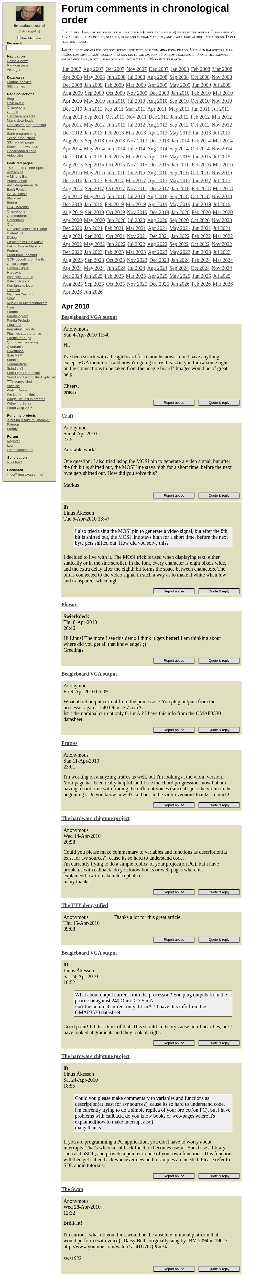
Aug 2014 (157, 148)
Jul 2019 (222, 204)
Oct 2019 (115, 212)
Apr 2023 (157, 252)
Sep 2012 (179, 125)
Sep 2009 (94, 93)
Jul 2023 (222, 252)
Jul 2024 (136, 268)
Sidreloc (13, 360)
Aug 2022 (157, 244)
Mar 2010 (223, 93)
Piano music (16, 129)
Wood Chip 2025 (19, 408)
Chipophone (16, 107)
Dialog (12, 237)
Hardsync (14, 272)
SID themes (16, 86)
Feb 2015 (114, 156)
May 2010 (94, 101)
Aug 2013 (72, 140)
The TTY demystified (84, 905)
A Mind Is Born (18, 176)
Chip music (15, 103)
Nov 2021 (137, 236)
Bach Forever (17, 189)
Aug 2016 (157, 172)
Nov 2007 (136, 69)
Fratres (12, 251)
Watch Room (17, 390)
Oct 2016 (200, 172)
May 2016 (94, 172)
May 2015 (179, 156)
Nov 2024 (222, 268)
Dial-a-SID (15, 233)
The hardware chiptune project (95, 818)
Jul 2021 (222, 228)
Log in (11, 445)
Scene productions (21, 138)
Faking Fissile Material (24, 246)
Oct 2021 (115, 236)
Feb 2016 (201, 164)
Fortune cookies (19, 82)
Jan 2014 (180, 140)
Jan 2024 (180, 260)
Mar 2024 (223, 260)
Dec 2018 (72, 204)
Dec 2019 (159, 212)
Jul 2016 (136, 172)
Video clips (15, 155)
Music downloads (20, 120)
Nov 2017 (137, 188)
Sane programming (21, 134)
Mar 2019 (136, 204)
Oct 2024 (200, 268)
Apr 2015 (157, 156)
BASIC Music (17, 194)
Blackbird (14, 198)
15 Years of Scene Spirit (25, 168)
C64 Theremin (18, 207)
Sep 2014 (179, 148)
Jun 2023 (201, 252)
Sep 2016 (179, 172)
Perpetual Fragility (21, 329)
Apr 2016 (72, 172)
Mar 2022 (223, 236)
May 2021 (179, 228)
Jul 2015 (222, 156)
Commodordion (18, 216)
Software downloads (22, 147)
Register (13, 441)
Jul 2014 (136, 148)
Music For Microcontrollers (27, 303)
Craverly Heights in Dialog (27, 229)
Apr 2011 (157, 109)
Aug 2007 (93, 69)
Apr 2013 (157, 133)
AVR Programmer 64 (23, 185)
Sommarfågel (17, 364)
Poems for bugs (19, 338)
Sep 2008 (179, 77)
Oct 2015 (115, 164)
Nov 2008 (222, 77)
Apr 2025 (157, 276)
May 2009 (179, 85)
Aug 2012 (157, 125)
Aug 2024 (157, 268)
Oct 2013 (115, 140)
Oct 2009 (115, 93)
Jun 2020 (116, 220)
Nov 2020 (222, 220)
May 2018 (94, 196)
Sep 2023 (94, 260)
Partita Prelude (18, 320)
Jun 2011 (200, 109)
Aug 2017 (72, 188)
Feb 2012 (200, 117)
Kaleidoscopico (18, 281)
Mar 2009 (136, 85)
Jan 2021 (93, 228)
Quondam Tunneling (22, 342)
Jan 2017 (93, 180)
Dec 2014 (72, 156)
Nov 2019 (137, 212)
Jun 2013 (201, 133)
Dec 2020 (72, 228)
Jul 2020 (136, 220)
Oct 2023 (115, 260)
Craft (10, 224)
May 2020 (94, 220)
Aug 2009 (72, 93)
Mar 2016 (223, 164)
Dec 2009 (159, 93)
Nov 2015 (137, 164)
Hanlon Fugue (18, 268)
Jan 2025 (93, 276)
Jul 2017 (222, 180)
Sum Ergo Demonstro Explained (31, 377)
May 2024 (94, 268)
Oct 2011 (115, 117)
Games (12, 112)
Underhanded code (21, 151)
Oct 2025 (115, 284)
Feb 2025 (114, 276)
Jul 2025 (222, 276)
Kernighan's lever (20, 285)
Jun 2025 (201, 276)
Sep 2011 (94, 117)
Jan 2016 (180, 164)
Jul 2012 (136, 125)
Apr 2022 (72, 244)
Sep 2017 (94, 188)
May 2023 (179, 252)
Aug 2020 (157, 220)
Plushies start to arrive (24, 333)
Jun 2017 (201, 180)
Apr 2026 (72, 292)
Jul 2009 (222, 85)
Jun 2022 (116, 244)
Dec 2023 (159, 260)
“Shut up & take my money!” (28, 420)
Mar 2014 (223, 140)
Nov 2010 (222, 101)
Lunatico (13, 290)
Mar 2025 (136, 276)
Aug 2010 (157, 101)
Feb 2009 (114, 85)
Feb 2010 (201, 93)
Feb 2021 (114, 228)
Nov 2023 (137, 260)
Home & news (17, 61)
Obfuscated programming (26, 125)
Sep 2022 (179, 244)
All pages (14, 70)
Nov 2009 (137, 93)
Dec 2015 (159, 164)
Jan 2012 (179, 117)
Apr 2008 (72, 77)
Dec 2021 (159, 236)
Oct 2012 (200, 125)
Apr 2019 (157, 204)
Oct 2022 (200, 244)
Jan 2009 (93, 85)
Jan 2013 (93, 133)
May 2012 (94, 125)
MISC (11, 299)
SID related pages (21, 142)
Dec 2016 (72, 180)
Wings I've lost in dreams (26, 399)
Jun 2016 (116, 172)
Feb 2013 (114, 133)
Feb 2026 (201, 284)
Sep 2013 (94, 140)
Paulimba (14, 325)
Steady (12, 429)
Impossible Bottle (20, 277)
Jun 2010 (116, 101)
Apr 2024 (72, 268)
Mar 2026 (223, 284)
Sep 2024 (179, 268)
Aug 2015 (72, 164)
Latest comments (20, 450)
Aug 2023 (72, 260)
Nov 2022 (222, 244)
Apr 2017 (157, 180)
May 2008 (94, 77)
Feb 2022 (201, 236)
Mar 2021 (136, 228)
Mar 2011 (135, 109)
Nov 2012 (222, 125)
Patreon (13, 424)
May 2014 (94, 148)
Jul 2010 (136, 101)
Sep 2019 (94, 212)
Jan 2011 (93, 109)
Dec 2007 (159, 69)
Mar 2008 (222, 69)
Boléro (12, 203)
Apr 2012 (72, 125)
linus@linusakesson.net (25, 474)
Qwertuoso (15, 351)
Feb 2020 (201, 212)
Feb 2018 (201, 188)
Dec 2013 (159, 140)
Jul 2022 (136, 244)
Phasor (69, 604)
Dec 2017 (159, 188)
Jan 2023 (93, 252)
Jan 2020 (180, 212)
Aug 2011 (72, 117)
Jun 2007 (71, 69)
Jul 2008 (136, 77)
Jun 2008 (116, 77)
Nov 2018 (222, 196)
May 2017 (179, 180)
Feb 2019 (114, 204)
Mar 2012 (222, 117)
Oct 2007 (114, 69)
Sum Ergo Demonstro (23, 373)
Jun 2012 (116, 125)
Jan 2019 (93, 204)
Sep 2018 (179, 196)
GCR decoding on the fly (26, 259)
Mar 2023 (136, 252)
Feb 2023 (114, 252)
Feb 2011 (113, 109)
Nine (10, 307)
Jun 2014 (116, 148)
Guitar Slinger (17, 264)
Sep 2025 (94, 284)
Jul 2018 (136, 196)
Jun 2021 (201, 228)
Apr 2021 (157, 228)
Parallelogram (17, 316)
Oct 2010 (200, 101)
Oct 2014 (200, 148)
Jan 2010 (180, 93)
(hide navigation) (29, 31)
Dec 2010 (72, 109)
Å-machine (15, 172)
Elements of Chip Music (25, 242)
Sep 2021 (94, 236)
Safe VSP (14, 355)
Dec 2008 (72, 85)
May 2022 (94, 244)
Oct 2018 (200, 196)
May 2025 (179, 276)
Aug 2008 (157, 77)
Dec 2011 (158, 117)
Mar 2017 (136, 180)
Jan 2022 (180, 236)
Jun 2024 (116, 268)
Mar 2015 (136, 156)
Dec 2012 (72, 133)
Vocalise (13, 386)
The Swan (72, 1189)
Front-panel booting (22, 255)
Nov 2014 (222, 148)
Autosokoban (17, 181)
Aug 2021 (72, 236)
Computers (15, 220)
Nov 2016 (222, 172)
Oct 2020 (200, 220)
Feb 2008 (200, 69)
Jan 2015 (93, 156)
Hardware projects (21, 116)
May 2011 (179, 109)
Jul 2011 (220, 109)
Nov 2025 (137, 284)
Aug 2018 (157, 196)
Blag (10, 99)
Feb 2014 (201, 140)
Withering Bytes (19, 403)
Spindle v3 (15, 368)
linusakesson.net (29, 25)
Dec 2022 (72, 252)
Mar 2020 (223, 212)
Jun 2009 (201, 85)
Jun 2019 (201, 204)
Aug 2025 (72, 284)
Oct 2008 (200, 77)
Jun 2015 (201, 156)
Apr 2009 (157, 85)
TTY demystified (19, 381)
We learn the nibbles (22, 395)
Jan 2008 (180, 69)
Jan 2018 (180, 188)
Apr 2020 (72, 220)
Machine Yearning (20, 294)
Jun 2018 (116, 196)
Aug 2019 (72, 212)
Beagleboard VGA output (89, 317)
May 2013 (179, 133)
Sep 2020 (179, 220)
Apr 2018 (72, 196)
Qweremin (15, 347)
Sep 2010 (179, 101)
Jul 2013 (222, 133)
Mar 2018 (223, 188)
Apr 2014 (72, 148)
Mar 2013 (136, 133)
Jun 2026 (93, 292)
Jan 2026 (180, 284)
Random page (18, 65)
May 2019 (179, 204)
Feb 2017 (114, 180)
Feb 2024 (201, 260)
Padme (12, 312)
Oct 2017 (115, 188)
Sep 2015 (94, 164)
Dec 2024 (72, 276)
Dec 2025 (159, 284)
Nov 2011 (136, 117)
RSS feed (14, 462)
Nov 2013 (137, 140)
